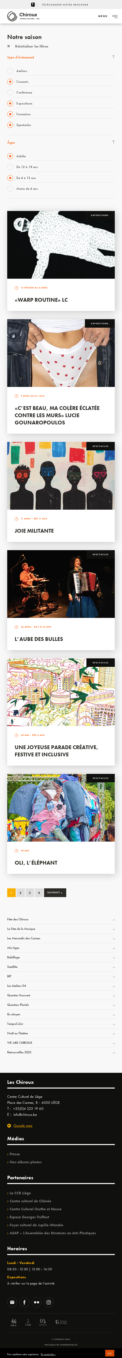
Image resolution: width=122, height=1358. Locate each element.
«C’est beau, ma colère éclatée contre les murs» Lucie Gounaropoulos (57, 415)
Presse (15, 1154)
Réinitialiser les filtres (27, 46)
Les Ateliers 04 (16, 986)
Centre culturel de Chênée (30, 1201)
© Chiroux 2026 (61, 1339)
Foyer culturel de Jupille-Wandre (36, 1225)
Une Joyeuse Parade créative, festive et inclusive (56, 751)
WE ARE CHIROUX (19, 1043)
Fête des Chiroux (17, 919)
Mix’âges (13, 948)
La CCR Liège (20, 1193)
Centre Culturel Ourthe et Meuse (35, 1209)
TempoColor (15, 1024)
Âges (11, 142)
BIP (9, 976)
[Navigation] (103, 16)
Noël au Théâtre (17, 1033)
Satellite (12, 967)
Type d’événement (20, 57)
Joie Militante (34, 530)
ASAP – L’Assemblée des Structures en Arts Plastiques (53, 1233)
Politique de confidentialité (61, 1345)
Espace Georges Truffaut (29, 1217)
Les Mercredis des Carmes (23, 938)
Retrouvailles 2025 (19, 1052)
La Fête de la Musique (21, 929)
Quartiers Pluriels (18, 1005)
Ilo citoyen (13, 1014)
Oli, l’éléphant (36, 862)
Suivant (54, 892)
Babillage (13, 957)
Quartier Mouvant (18, 995)
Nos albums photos (26, 1162)
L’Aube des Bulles (39, 639)
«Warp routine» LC (41, 299)
